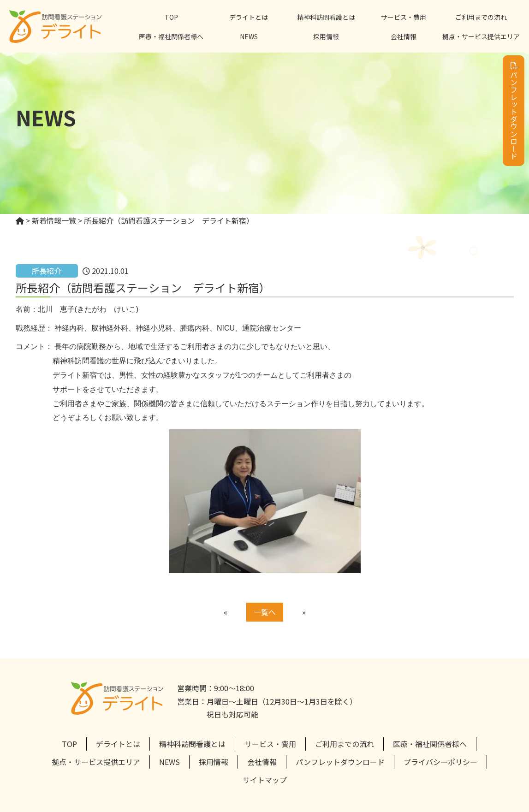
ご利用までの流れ (481, 17)
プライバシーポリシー (440, 761)
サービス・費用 (403, 17)
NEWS (249, 36)
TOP (171, 17)
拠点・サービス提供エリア (481, 36)
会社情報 (403, 36)
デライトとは (248, 17)
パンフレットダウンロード (513, 111)
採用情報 (326, 36)
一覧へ (265, 611)
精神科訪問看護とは (326, 17)
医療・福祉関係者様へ (171, 36)
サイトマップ (265, 779)
